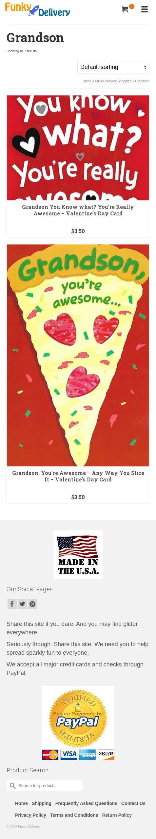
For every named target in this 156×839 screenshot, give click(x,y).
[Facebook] (12, 604)
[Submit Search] (11, 785)
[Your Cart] (128, 10)
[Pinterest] (32, 604)
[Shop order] (113, 67)
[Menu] (144, 10)
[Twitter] (22, 604)
